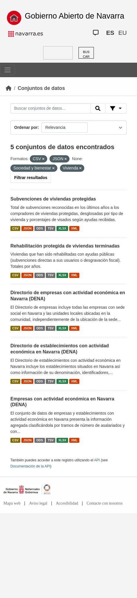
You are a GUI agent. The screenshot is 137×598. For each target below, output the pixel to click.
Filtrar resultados (30, 177)
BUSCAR (86, 54)
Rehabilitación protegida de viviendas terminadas (65, 245)
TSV (51, 228)
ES (110, 32)
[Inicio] (9, 88)
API (97, 460)
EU (122, 32)
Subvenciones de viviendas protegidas (53, 198)
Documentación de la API (30, 466)
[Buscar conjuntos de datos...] (50, 108)
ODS (39, 228)
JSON (27, 228)
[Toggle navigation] (7, 70)
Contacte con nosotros (105, 503)
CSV (15, 228)
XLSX (62, 228)
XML (74, 228)
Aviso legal (38, 503)
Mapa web (12, 503)
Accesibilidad (67, 503)
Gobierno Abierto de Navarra (74, 16)
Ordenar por (26, 127)
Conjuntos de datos (41, 88)
